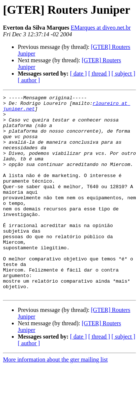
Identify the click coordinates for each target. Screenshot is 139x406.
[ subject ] (123, 73)
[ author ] (29, 80)
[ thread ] (99, 73)
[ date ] (78, 73)
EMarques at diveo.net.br (101, 27)
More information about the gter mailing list (55, 399)
